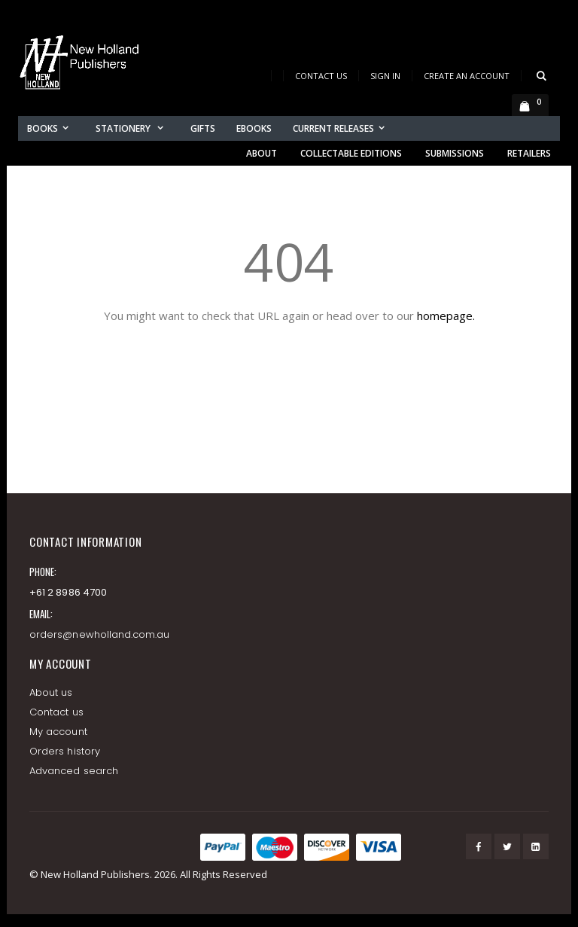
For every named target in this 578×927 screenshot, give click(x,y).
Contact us (56, 712)
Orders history (64, 751)
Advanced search (73, 771)
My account (58, 731)
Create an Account (467, 75)
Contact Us (321, 75)
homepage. (446, 315)
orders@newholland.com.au (99, 634)
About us (51, 692)
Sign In (385, 75)
